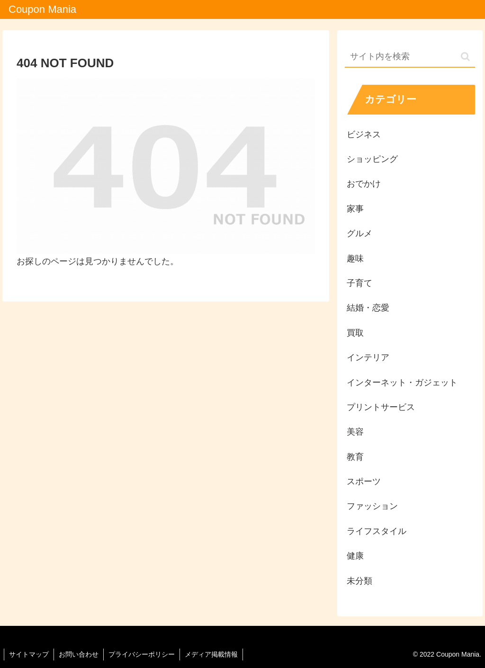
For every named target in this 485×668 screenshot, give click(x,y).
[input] (410, 57)
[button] (465, 56)
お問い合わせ (79, 654)
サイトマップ (29, 654)
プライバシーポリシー (141, 654)
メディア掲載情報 (211, 654)
